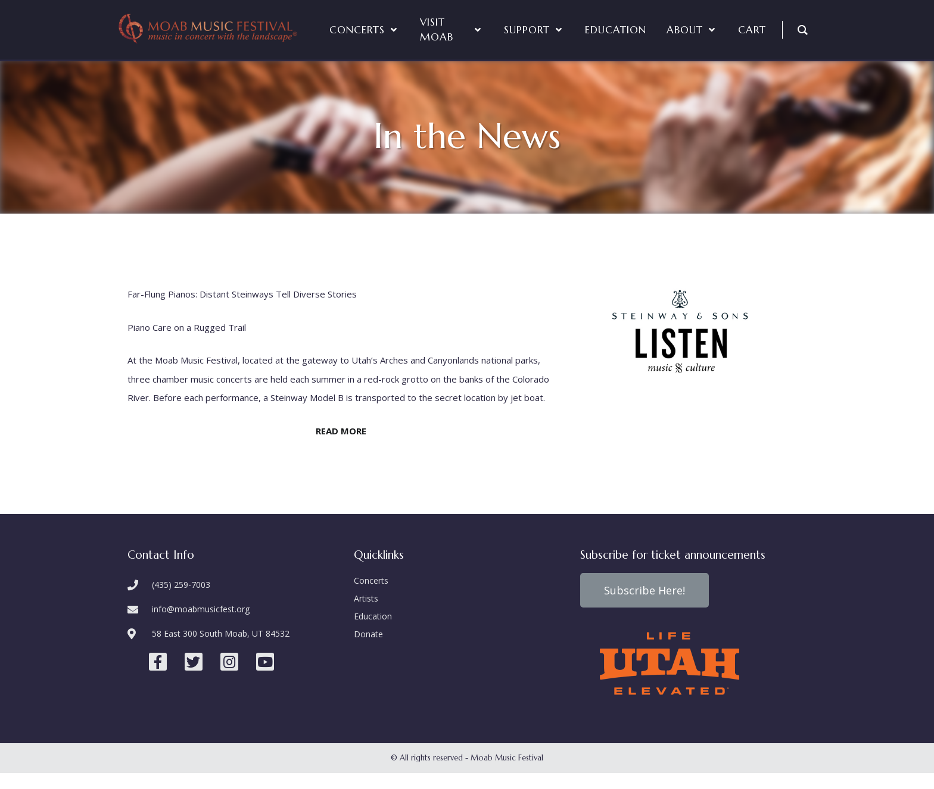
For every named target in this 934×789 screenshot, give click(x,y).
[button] (644, 590)
